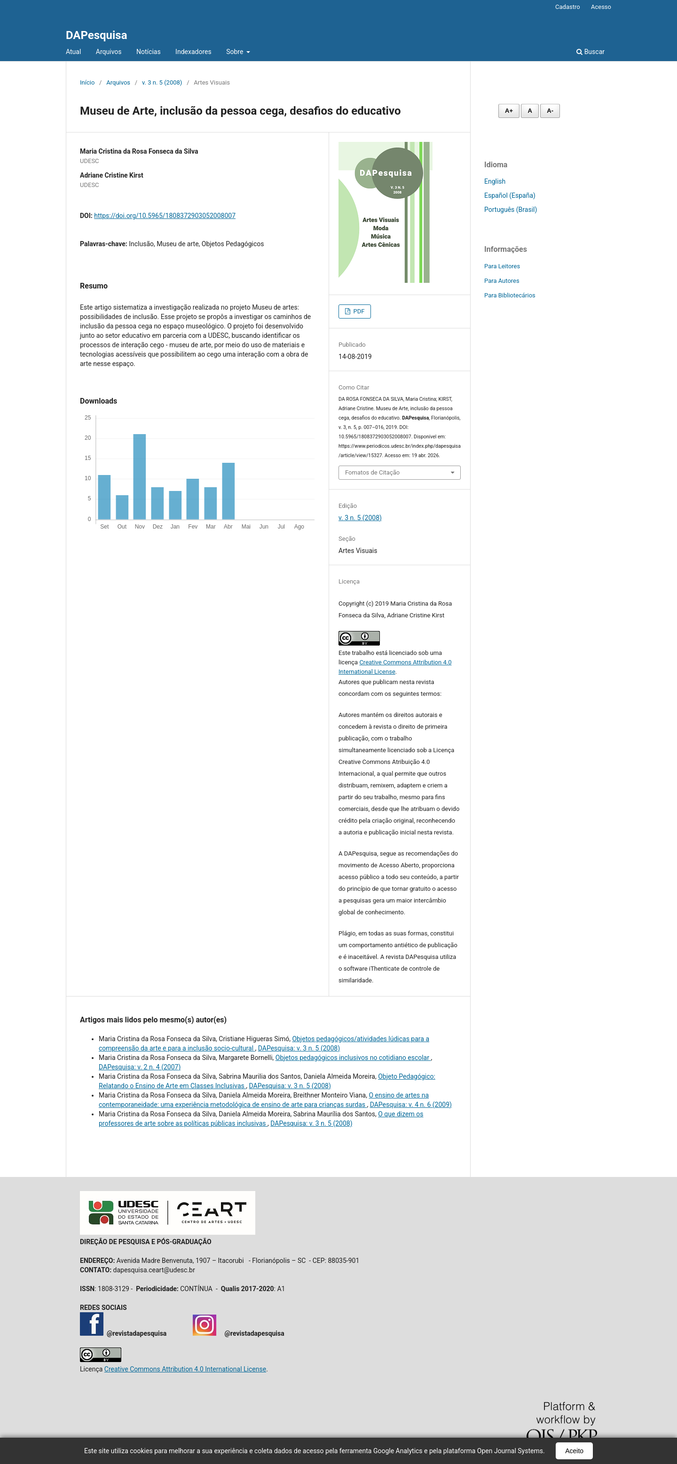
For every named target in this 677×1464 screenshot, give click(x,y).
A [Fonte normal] (529, 110)
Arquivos (109, 51)
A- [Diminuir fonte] (550, 110)
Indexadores (193, 51)
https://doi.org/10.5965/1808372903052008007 (165, 215)
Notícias (148, 51)
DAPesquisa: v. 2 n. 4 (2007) (140, 1067)
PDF (358, 311)
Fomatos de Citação (372, 472)
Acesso (601, 6)
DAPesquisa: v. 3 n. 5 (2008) (299, 1048)
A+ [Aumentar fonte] (509, 110)
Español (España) (509, 195)
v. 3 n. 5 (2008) (162, 82)
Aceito (574, 1451)
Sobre (235, 51)
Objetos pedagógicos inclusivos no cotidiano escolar (353, 1057)
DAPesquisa (96, 35)
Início (87, 82)
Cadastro (567, 6)
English (494, 181)
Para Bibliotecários (509, 295)
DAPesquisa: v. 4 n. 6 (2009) (411, 1104)
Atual (73, 51)
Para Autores (502, 280)
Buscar (590, 51)
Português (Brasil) (510, 209)
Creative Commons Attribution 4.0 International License (185, 1369)
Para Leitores (502, 266)
